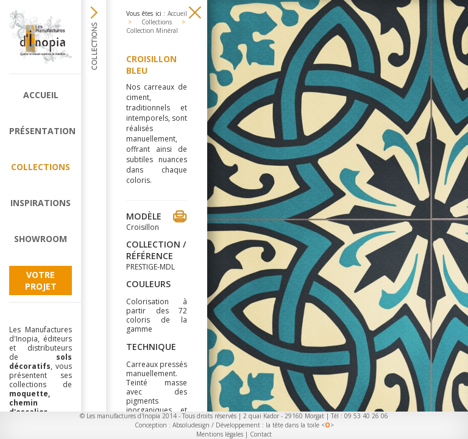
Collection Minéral (152, 30)
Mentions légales (219, 434)
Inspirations (40, 203)
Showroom (40, 238)
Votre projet (41, 280)
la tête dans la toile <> (300, 425)
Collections (40, 167)
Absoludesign (191, 425)
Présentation (40, 131)
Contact (261, 434)
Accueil (40, 95)
